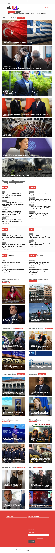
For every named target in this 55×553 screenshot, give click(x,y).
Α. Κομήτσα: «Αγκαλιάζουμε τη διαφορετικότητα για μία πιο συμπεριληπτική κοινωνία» (13, 412)
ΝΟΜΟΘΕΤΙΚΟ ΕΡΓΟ (7, 135)
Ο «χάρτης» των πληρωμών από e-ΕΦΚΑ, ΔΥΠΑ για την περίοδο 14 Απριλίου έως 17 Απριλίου (13, 367)
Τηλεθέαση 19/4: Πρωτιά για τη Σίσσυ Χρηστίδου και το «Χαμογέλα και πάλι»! (39, 236)
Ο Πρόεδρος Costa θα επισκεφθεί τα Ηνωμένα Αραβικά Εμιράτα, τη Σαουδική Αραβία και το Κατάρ (40, 392)
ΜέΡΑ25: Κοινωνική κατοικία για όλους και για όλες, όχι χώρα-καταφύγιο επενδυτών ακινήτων (40, 299)
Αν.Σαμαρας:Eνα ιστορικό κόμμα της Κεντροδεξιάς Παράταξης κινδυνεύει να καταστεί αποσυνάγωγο (11, 321)
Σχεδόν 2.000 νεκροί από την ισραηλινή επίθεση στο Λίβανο (16, 175)
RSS (29, 523)
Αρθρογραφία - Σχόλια (9, 467)
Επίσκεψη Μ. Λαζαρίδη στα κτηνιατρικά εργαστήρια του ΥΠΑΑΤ (39, 347)
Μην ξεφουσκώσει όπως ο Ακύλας (38, 194)
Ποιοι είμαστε (9, 519)
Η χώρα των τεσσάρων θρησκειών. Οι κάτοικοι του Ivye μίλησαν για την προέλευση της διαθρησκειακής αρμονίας (13, 485)
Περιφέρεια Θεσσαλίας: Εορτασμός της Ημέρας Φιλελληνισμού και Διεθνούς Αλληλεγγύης (13, 393)
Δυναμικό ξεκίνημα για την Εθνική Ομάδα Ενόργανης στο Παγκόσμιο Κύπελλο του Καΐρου (13, 460)
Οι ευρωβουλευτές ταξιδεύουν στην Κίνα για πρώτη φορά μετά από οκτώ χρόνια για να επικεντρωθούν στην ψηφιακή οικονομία (40, 412)
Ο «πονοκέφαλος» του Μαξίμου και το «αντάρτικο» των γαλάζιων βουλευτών (12, 220)
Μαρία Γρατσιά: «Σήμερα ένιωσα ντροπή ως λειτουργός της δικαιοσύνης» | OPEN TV (40, 486)
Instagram (30, 521)
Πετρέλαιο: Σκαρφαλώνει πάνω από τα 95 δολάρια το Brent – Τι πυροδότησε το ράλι (40, 200)
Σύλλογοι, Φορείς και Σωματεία (39, 420)
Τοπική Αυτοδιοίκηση (9, 374)
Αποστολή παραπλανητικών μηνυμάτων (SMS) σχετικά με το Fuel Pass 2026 (41, 367)
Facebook (30, 519)
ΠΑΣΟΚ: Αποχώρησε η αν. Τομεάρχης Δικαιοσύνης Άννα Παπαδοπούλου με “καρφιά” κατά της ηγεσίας (11, 212)
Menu (47, 7)
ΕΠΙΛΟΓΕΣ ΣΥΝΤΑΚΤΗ (9, 18)
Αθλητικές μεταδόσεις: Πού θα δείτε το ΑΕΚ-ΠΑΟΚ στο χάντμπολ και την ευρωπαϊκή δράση (13, 246)
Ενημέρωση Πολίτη (8, 328)
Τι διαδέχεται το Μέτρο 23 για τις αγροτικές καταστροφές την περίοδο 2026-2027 (40, 207)
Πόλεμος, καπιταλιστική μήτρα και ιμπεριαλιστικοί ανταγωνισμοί (11, 263)
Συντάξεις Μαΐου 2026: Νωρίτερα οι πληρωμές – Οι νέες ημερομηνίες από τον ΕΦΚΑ (40, 215)
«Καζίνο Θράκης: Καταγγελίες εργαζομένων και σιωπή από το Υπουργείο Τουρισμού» (13, 301)
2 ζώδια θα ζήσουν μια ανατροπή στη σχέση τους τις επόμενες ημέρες (40, 243)
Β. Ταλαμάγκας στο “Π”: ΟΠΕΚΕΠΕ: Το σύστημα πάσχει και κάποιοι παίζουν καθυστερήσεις (30, 13)
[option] (27, 13)
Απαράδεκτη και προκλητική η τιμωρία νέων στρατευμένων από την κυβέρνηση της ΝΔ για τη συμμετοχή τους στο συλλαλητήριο (40, 460)
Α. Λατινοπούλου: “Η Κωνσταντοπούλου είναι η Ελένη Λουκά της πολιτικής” (19, 155)
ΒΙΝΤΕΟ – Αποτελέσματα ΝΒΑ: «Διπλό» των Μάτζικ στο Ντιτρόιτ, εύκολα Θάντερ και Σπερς (13, 237)
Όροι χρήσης (9, 523)
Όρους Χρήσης (40, 538)
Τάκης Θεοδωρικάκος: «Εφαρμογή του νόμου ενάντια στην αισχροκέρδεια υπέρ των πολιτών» (12, 505)
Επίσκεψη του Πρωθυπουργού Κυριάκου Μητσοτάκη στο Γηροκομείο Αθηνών (23, 68)
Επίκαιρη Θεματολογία (36, 328)
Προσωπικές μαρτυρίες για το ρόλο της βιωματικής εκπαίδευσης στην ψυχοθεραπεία (38, 270)
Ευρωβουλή (33, 374)
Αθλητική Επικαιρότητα (10, 420)
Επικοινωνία (9, 521)
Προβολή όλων (21, 17)
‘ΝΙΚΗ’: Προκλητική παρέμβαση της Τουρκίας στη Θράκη (17, 42)
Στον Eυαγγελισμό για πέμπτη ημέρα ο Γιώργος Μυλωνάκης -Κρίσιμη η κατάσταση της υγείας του (13, 204)
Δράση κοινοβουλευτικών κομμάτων (10, 280)
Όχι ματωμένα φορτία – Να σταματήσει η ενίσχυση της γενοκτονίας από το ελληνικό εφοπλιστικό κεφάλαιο (40, 319)
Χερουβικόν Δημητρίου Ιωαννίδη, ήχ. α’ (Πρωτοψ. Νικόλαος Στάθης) (39, 263)
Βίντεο (31, 467)
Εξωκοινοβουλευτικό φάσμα (38, 279)
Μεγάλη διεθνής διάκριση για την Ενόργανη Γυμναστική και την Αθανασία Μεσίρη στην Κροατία (12, 440)
